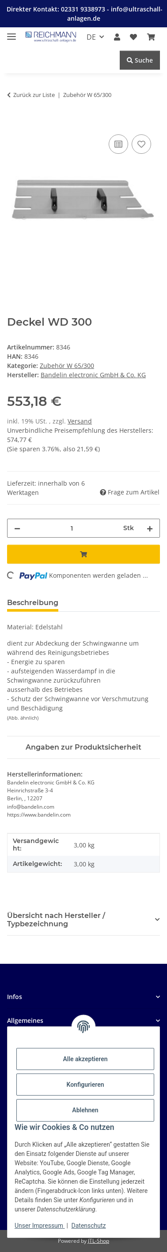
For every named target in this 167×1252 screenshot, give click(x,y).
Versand (80, 421)
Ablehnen (85, 1110)
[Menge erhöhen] (149, 528)
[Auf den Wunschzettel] (141, 144)
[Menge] (72, 528)
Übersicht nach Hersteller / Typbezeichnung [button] (56, 919)
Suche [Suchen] (140, 60)
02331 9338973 (84, 9)
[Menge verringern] (17, 528)
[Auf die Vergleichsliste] (118, 144)
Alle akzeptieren (85, 1059)
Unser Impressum (40, 1225)
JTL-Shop (98, 1241)
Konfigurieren (85, 1084)
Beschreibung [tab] (32, 602)
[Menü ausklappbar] (11, 32)
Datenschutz (89, 1225)
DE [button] (91, 37)
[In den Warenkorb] (14, 122)
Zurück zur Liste (34, 95)
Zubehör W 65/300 (67, 365)
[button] (117, 37)
